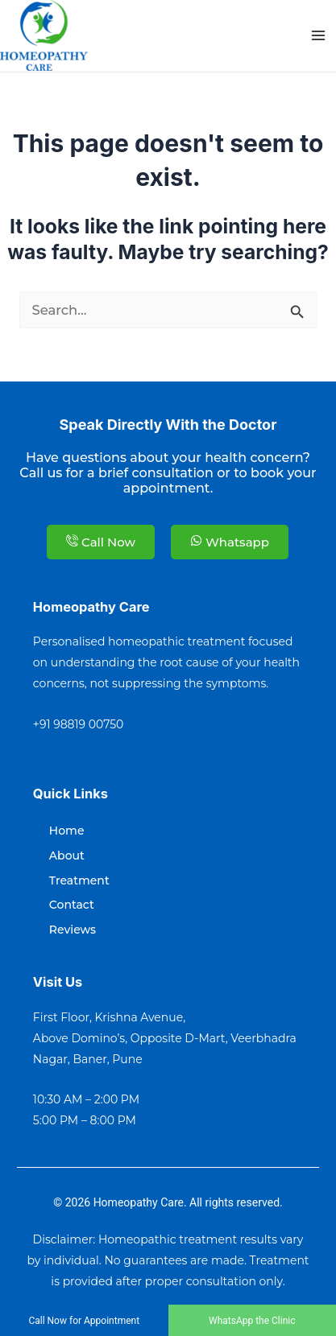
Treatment (79, 880)
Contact (71, 904)
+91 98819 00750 (78, 724)
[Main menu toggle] (318, 36)
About (67, 855)
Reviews (72, 929)
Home (67, 830)
